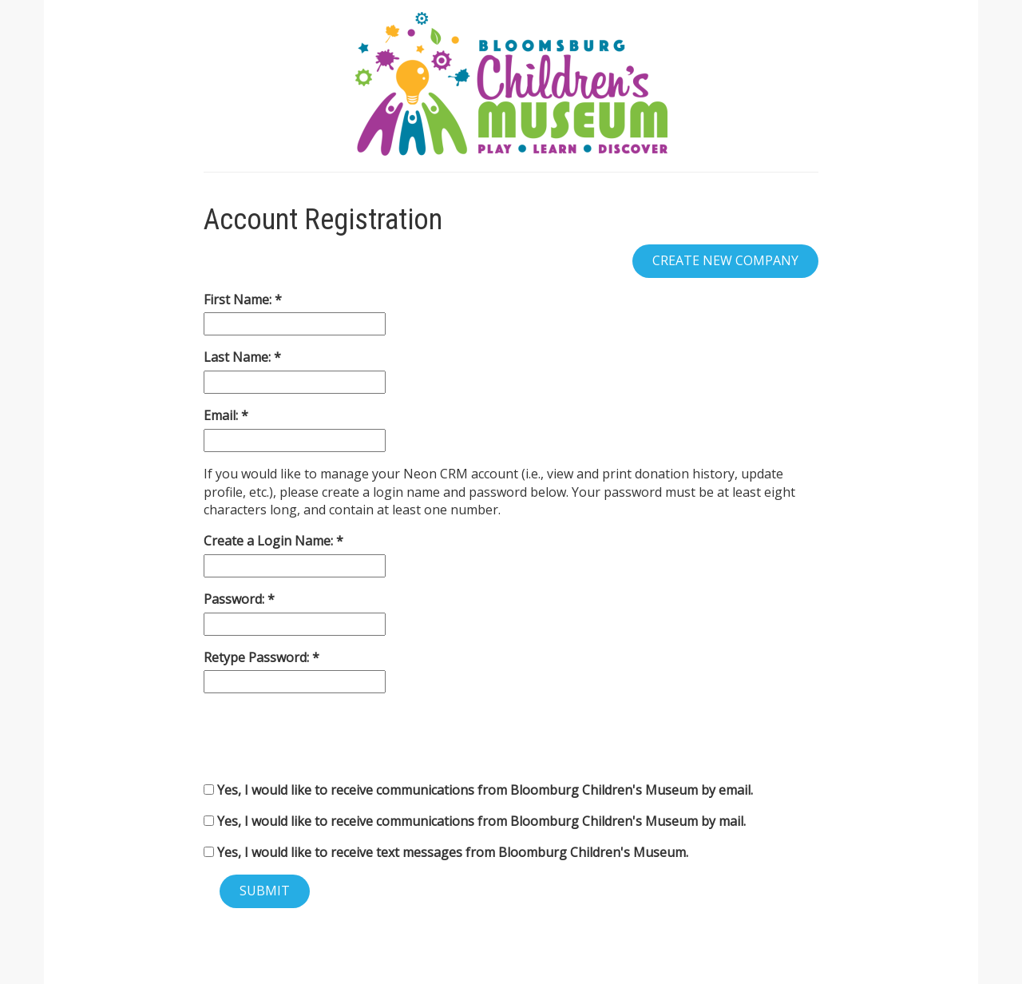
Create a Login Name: (270, 541)
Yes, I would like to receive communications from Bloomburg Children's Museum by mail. (475, 821)
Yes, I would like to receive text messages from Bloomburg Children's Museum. (446, 852)
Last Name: (239, 357)
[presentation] (325, 737)
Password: (235, 599)
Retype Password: (258, 657)
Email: (222, 415)
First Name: (239, 299)
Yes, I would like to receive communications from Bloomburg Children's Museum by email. (478, 790)
